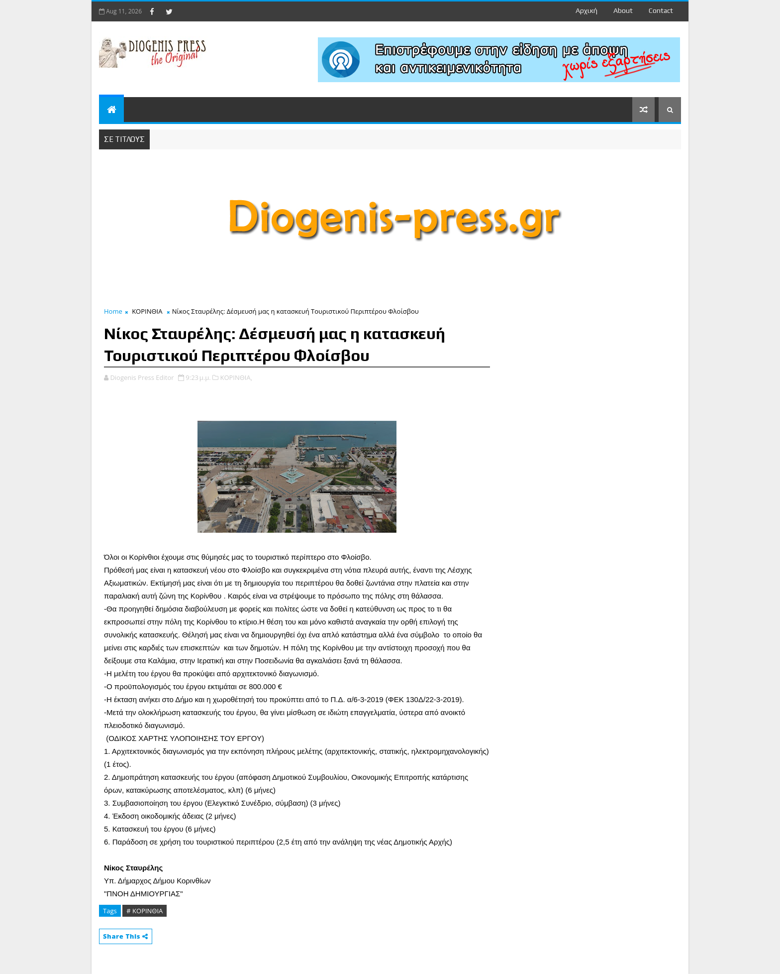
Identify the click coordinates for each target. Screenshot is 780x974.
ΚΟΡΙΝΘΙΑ (147, 311)
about (623, 10)
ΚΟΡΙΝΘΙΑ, (236, 377)
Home (113, 311)
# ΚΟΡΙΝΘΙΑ (144, 910)
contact (661, 10)
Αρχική (586, 10)
